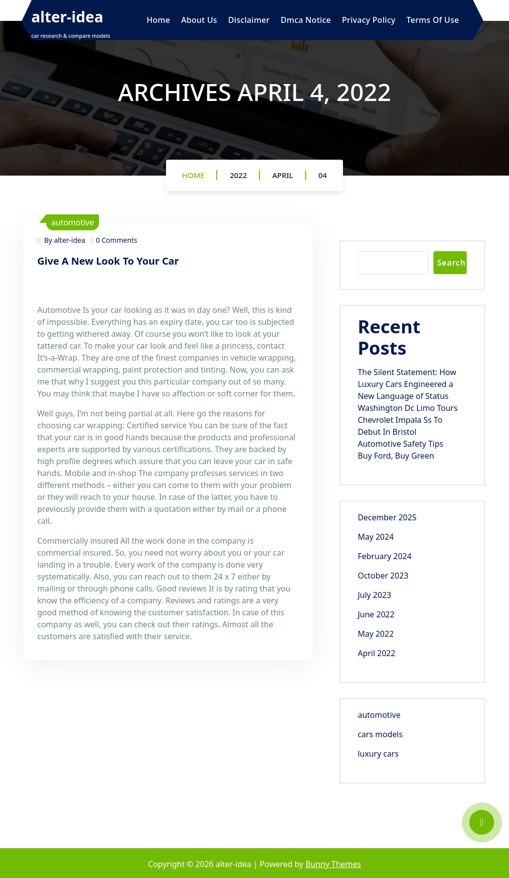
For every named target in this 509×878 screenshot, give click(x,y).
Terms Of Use (433, 19)
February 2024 (385, 556)
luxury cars (378, 753)
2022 (238, 175)
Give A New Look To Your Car (108, 261)
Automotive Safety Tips (400, 443)
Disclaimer (249, 19)
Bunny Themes (333, 864)
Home (158, 19)
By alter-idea (61, 240)
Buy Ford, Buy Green (396, 455)
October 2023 (383, 575)
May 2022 (376, 633)
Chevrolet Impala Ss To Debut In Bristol (400, 425)
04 (323, 175)
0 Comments (114, 240)
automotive (72, 222)
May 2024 (376, 536)
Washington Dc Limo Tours (408, 407)
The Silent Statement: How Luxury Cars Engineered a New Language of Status (407, 384)
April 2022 (377, 653)
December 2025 (387, 517)
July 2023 (374, 594)
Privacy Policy (369, 19)
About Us (199, 19)
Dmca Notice (306, 19)
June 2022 (376, 614)
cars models (380, 734)
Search (451, 262)
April (282, 175)
